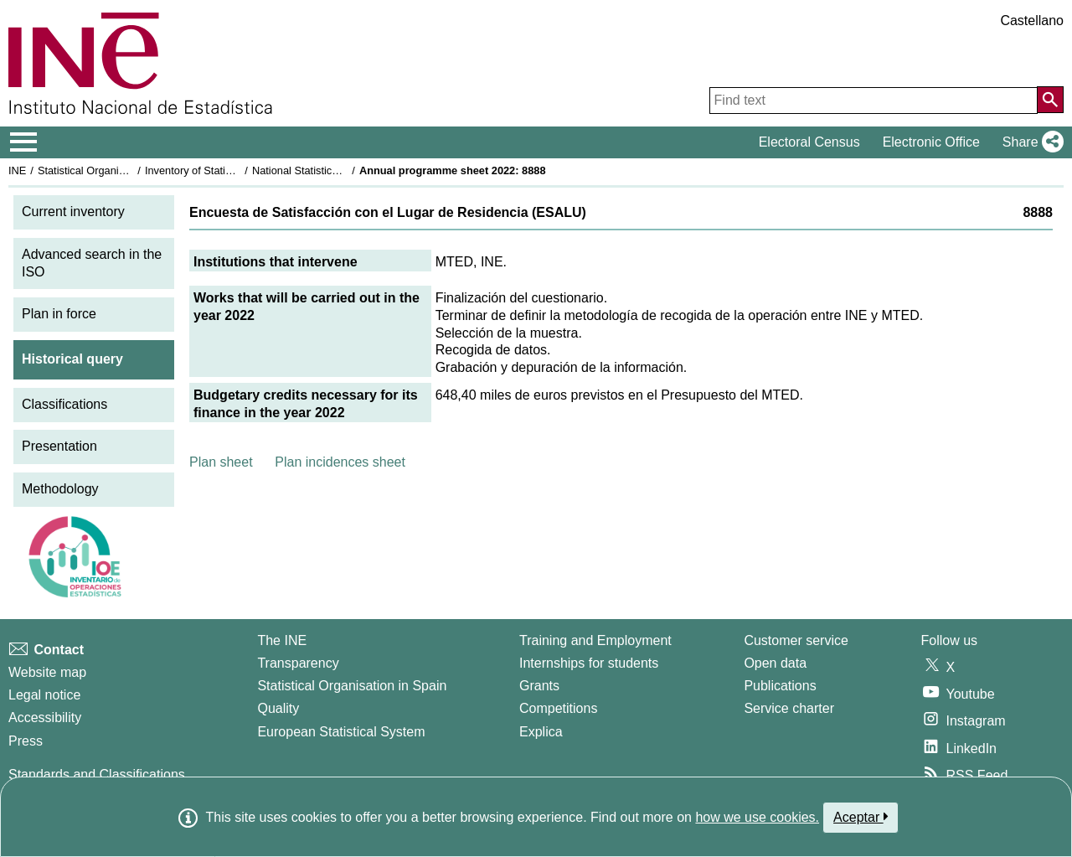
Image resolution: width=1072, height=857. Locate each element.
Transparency (297, 663)
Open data (775, 663)
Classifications (64, 404)
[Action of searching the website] (1050, 99)
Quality (278, 708)
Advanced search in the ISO (92, 263)
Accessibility (44, 717)
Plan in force (59, 314)
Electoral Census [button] (809, 142)
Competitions (558, 708)
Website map (47, 672)
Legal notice (44, 695)
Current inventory (73, 211)
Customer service (796, 640)
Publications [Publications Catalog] (780, 686)
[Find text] (873, 100)
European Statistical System (341, 732)
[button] (1030, 142)
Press (25, 741)
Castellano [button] (1032, 20)
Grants (539, 686)
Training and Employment (595, 640)
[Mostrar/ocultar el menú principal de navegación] (23, 142)
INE (17, 170)
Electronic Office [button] (931, 142)
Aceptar (860, 816)
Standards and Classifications (96, 774)
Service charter (789, 708)
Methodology (60, 489)
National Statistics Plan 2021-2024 (334, 170)
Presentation (59, 446)
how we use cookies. (757, 817)
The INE (282, 640)
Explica (541, 732)
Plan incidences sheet (340, 462)
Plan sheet (221, 462)
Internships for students (588, 663)
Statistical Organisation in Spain (113, 170)
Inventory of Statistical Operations (225, 170)
